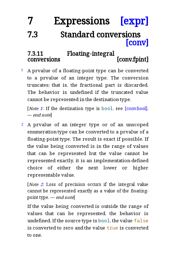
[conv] (137, 42)
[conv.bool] (136, 108)
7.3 (32, 34)
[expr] (134, 21)
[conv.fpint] (132, 59)
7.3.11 (35, 53)
